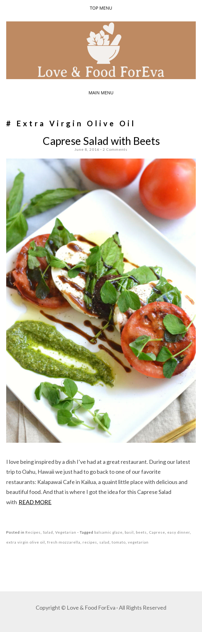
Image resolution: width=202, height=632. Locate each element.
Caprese (157, 532)
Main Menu (101, 93)
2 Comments (115, 149)
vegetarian (138, 542)
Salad (48, 532)
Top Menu (101, 8)
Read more (35, 502)
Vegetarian (65, 532)
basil (129, 532)
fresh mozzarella (63, 542)
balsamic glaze (108, 532)
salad (104, 542)
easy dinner (178, 532)
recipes (90, 542)
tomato (119, 542)
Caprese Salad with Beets (101, 140)
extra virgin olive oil (25, 542)
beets (141, 532)
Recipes (33, 532)
